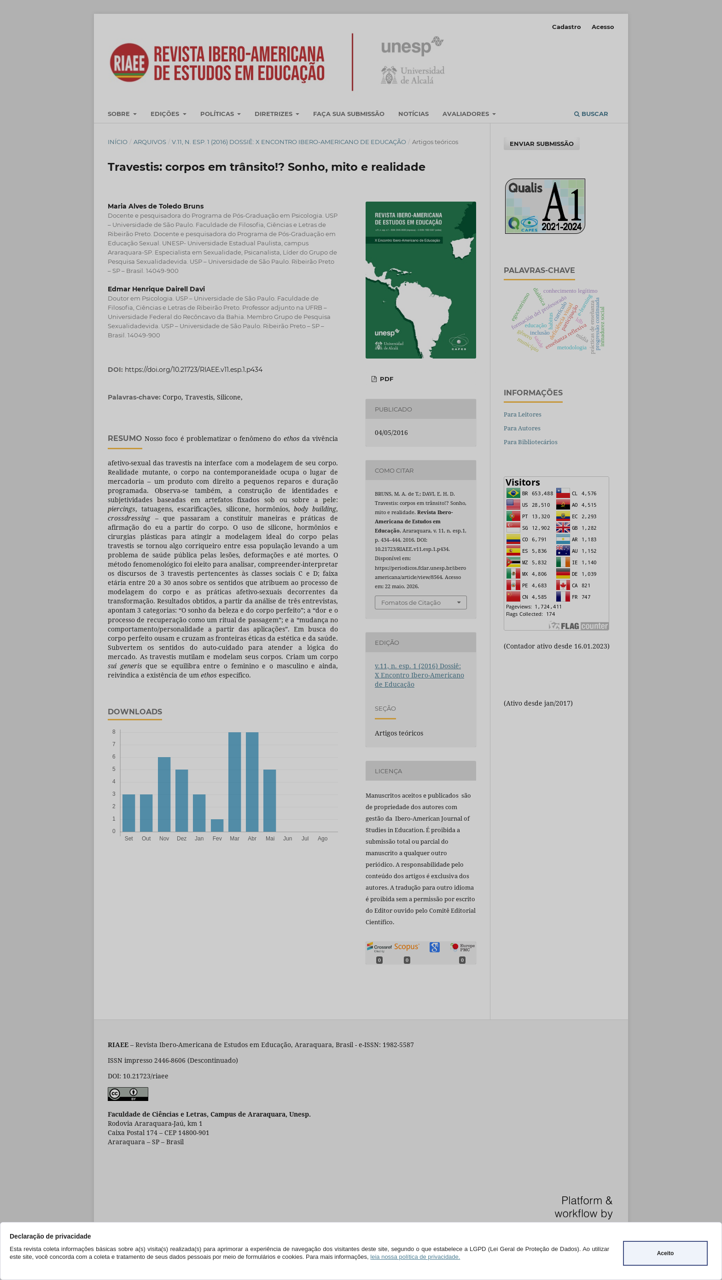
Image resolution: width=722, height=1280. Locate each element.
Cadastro (566, 26)
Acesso (603, 26)
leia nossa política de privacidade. (415, 1256)
